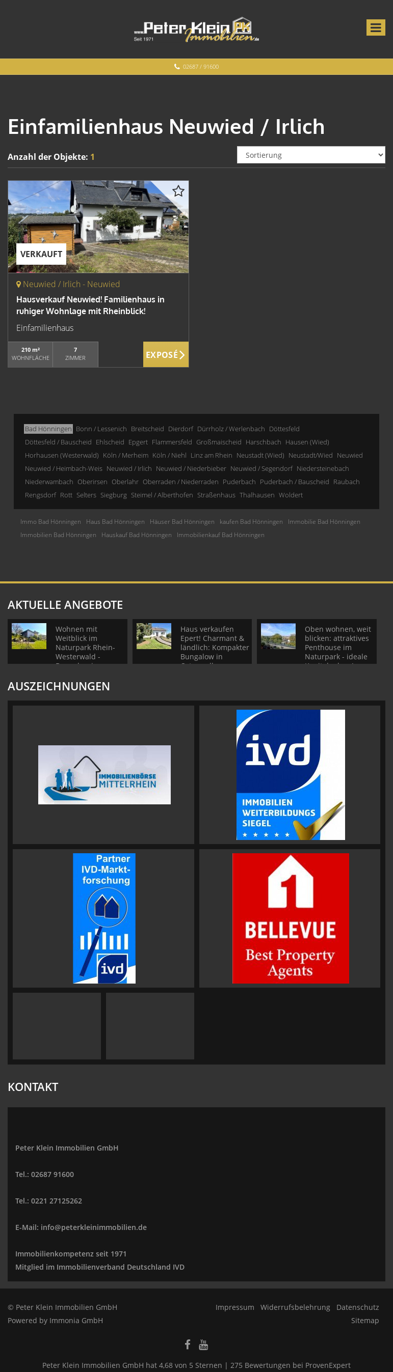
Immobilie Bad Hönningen (324, 521)
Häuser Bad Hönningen (182, 521)
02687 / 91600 (201, 66)
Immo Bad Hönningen (50, 521)
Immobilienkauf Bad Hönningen (221, 534)
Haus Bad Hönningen (115, 521)
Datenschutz (357, 1307)
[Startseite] (196, 29)
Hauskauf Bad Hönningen (136, 534)
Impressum (235, 1307)
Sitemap (365, 1320)
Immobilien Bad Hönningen (58, 534)
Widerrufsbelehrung (295, 1307)
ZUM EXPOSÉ (166, 355)
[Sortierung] (311, 154)
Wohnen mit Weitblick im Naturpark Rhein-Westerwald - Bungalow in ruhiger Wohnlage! (87, 652)
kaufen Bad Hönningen (251, 521)
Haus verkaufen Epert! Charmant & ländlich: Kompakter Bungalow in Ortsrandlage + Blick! (214, 652)
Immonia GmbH (76, 1320)
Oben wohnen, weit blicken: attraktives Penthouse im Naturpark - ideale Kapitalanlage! (338, 647)
